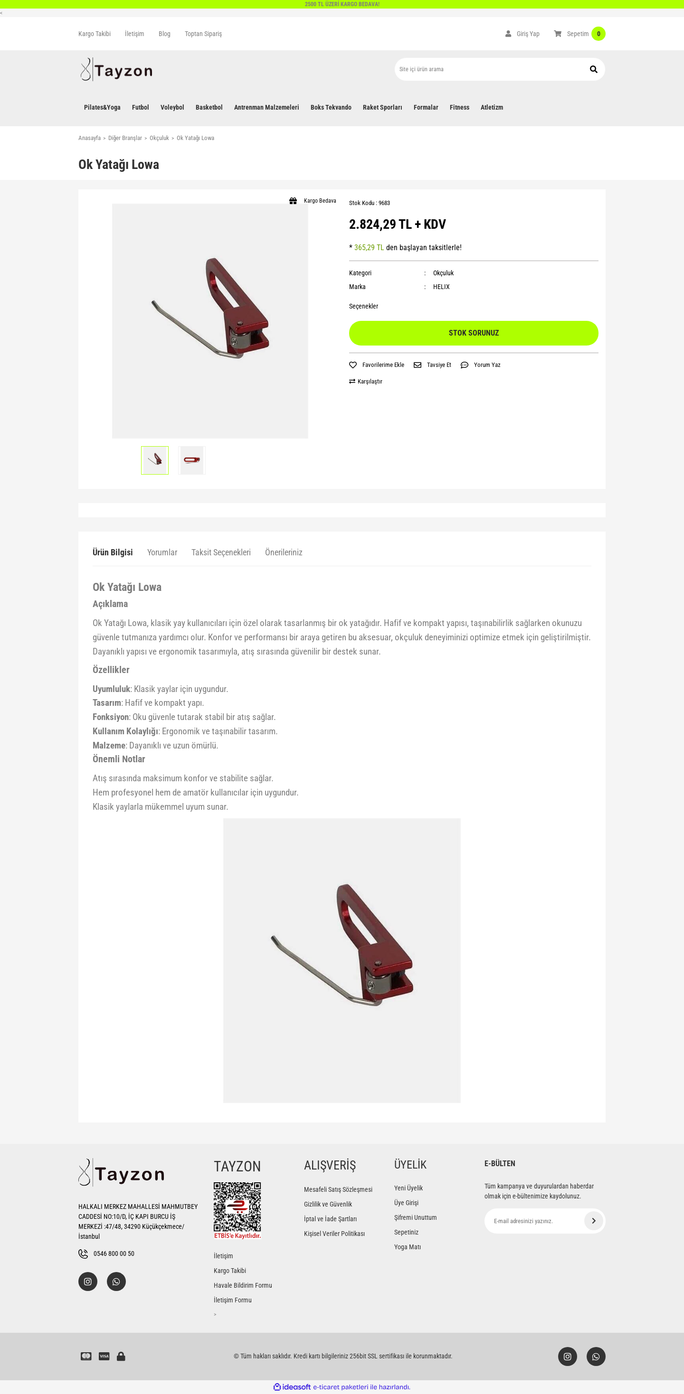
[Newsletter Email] (545, 1221)
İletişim (134, 33)
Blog (165, 33)
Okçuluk (443, 273)
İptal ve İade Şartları (330, 1219)
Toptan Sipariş (203, 33)
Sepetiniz (406, 1232)
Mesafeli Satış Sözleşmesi (338, 1189)
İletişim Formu (233, 1300)
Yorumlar (162, 552)
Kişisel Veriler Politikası (334, 1233)
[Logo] (116, 69)
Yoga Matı (407, 1247)
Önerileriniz (284, 552)
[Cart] (580, 33)
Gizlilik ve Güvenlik (328, 1204)
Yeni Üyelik (408, 1188)
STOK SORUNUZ (474, 332)
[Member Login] (522, 33)
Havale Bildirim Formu (243, 1285)
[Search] (500, 69)
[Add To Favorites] (376, 365)
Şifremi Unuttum (415, 1217)
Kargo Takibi (94, 33)
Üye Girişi (406, 1203)
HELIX (441, 286)
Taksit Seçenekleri (221, 552)
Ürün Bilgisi (113, 552)
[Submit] (593, 1220)
